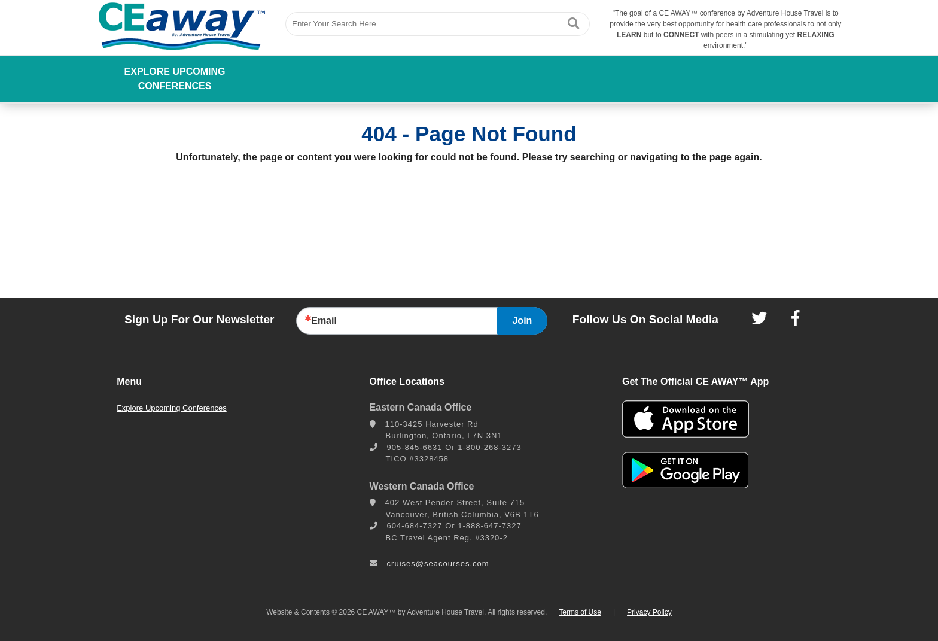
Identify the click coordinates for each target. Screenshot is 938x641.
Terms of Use (580, 612)
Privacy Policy (649, 612)
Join (522, 320)
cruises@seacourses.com (438, 563)
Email (324, 321)
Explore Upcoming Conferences (175, 78)
